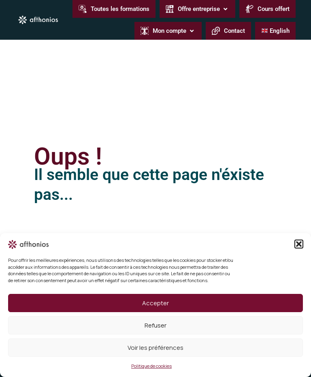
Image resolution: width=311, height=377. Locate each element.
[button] (299, 244)
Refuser (155, 325)
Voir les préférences (155, 347)
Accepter (155, 303)
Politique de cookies (151, 366)
